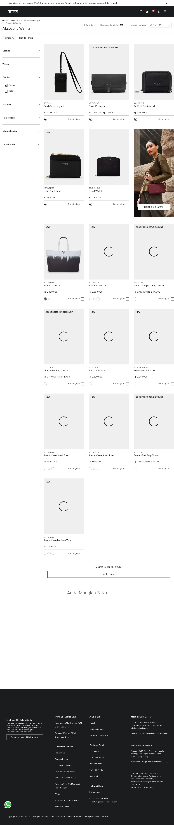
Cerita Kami (94, 751)
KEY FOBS (138, 283)
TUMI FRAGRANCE (142, 367)
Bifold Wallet (95, 191)
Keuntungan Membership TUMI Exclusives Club (68, 725)
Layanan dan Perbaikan (65, 772)
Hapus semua (26, 38)
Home (5, 21)
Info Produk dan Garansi (65, 778)
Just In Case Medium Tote (57, 540)
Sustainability (95, 776)
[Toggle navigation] (165, 11)
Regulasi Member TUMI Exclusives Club (65, 735)
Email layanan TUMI (99, 798)
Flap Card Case (97, 370)
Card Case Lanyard (54, 106)
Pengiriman (60, 753)
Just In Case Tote (53, 285)
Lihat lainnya (108, 574)
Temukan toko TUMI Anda (24, 737)
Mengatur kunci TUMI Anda (67, 800)
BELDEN (47, 103)
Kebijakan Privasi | (93, 817)
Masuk (92, 723)
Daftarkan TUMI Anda (98, 735)
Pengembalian (61, 759)
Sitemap (105, 817)
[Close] (166, 3)
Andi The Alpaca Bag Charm (149, 285)
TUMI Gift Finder (96, 770)
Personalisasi (95, 764)
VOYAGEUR (94, 103)
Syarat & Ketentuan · (75, 817)
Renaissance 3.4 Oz (144, 370)
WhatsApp (95, 792)
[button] (21, 50)
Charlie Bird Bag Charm (56, 370)
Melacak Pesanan (97, 729)
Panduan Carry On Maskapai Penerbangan (67, 786)
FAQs (57, 794)
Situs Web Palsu (62, 807)
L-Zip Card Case (52, 191)
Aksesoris (15, 21)
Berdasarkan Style (32, 21)
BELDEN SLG (95, 188)
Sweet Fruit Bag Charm (146, 455)
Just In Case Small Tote (56, 455)
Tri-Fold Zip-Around (144, 106)
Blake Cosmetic (97, 106)
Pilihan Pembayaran (63, 765)
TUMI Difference (96, 758)
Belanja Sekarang (154, 207)
